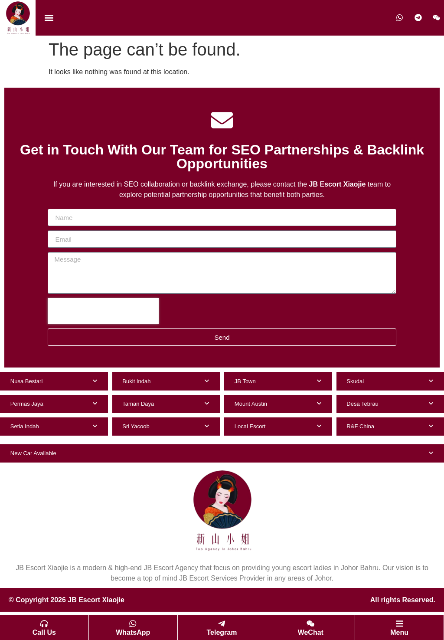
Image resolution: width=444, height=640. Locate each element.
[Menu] (399, 623)
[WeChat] (310, 623)
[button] (49, 17)
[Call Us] (44, 623)
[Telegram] (221, 623)
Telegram (222, 632)
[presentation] (103, 311)
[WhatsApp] (133, 623)
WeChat (310, 632)
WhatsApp (133, 632)
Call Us (44, 632)
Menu (399, 632)
